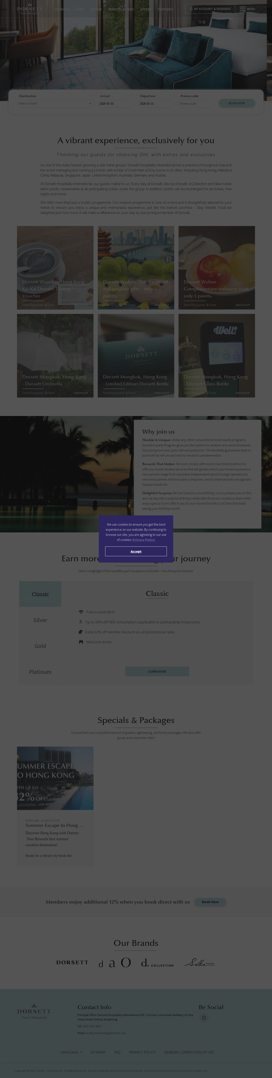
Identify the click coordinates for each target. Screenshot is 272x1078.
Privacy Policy (143, 540)
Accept (136, 551)
